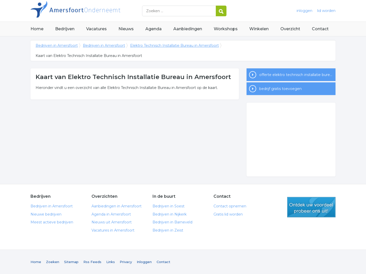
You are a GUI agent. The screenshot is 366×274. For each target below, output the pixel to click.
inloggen (304, 10)
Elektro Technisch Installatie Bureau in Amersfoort (174, 45)
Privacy (126, 262)
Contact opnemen (230, 206)
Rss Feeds (92, 262)
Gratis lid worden (228, 214)
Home (36, 28)
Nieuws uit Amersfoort (112, 222)
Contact (320, 28)
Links (110, 262)
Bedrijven (64, 28)
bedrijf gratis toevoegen (280, 88)
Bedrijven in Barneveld (172, 222)
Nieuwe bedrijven (46, 214)
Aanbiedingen (187, 28)
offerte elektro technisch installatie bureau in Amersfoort (297, 74)
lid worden (326, 10)
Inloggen (144, 262)
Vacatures (96, 28)
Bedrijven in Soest (168, 206)
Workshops (226, 28)
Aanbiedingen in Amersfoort (117, 206)
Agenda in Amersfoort (111, 214)
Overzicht (290, 28)
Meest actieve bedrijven (51, 222)
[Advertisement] (291, 139)
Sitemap (71, 262)
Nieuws (126, 28)
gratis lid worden (311, 207)
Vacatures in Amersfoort (113, 230)
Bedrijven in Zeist (167, 230)
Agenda (153, 28)
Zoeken (52, 262)
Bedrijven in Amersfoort (94, 10)
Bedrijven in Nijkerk (169, 214)
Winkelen (259, 28)
